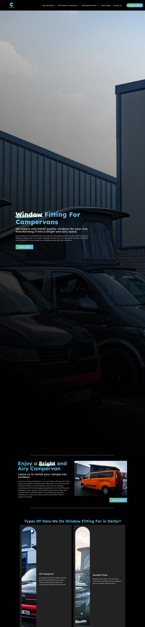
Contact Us (117, 5)
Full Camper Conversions (68, 5)
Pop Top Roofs (49, 5)
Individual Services (90, 5)
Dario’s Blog (105, 5)
